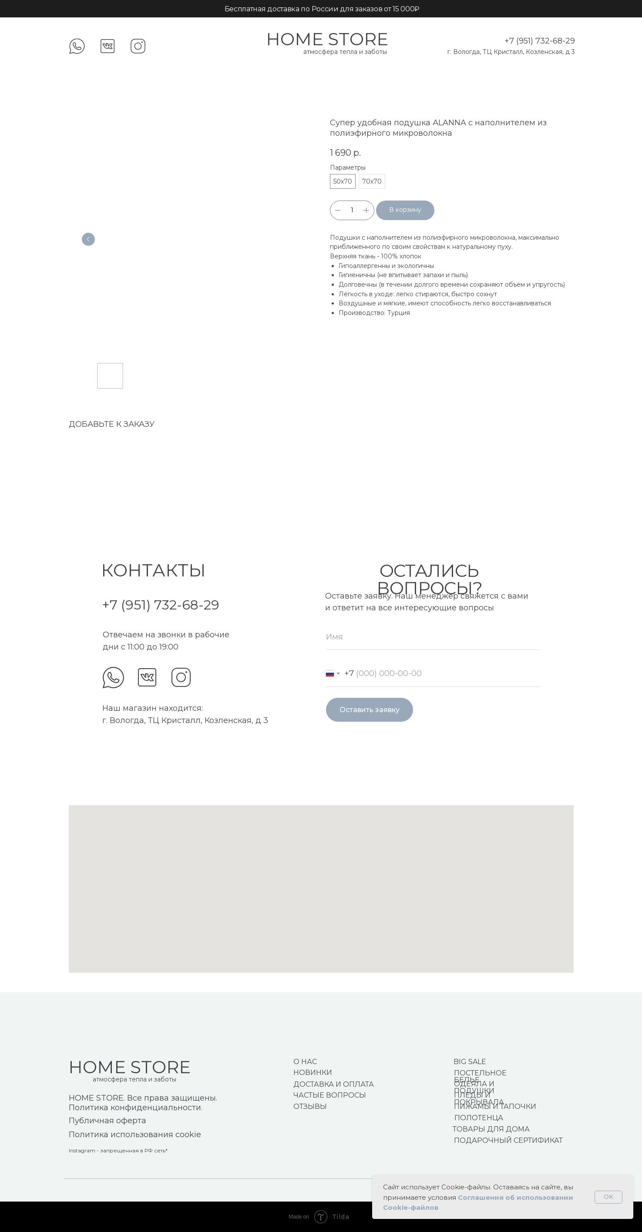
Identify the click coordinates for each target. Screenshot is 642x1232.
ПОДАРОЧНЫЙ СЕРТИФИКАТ (508, 1140)
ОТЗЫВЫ (310, 1106)
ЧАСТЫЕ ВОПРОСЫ (329, 1095)
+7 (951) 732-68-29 (539, 41)
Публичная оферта (107, 1120)
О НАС (305, 1062)
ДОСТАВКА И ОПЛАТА (333, 1084)
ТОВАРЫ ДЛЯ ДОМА (491, 1129)
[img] (113, 677)
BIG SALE (470, 1062)
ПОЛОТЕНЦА (478, 1118)
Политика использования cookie (135, 1134)
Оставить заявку (369, 710)
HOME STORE (327, 39)
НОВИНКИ (312, 1072)
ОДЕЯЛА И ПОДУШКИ (474, 1087)
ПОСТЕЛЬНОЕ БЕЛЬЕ (480, 1076)
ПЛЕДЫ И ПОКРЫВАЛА (479, 1098)
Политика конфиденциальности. (135, 1107)
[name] (432, 637)
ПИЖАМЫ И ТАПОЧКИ (495, 1106)
